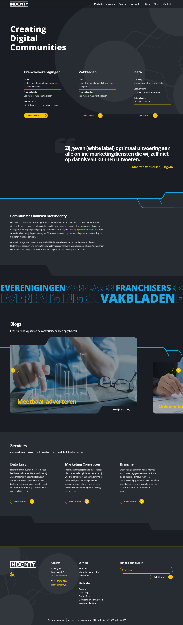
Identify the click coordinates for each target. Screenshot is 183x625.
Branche (123, 4)
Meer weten (20, 501)
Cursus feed (84, 596)
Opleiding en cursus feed (91, 599)
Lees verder (34, 115)
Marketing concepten (104, 4)
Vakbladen (136, 4)
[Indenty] (23, 4)
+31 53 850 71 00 (60, 581)
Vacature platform (87, 603)
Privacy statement (56, 620)
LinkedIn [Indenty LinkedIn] (12, 574)
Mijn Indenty (99, 620)
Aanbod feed (85, 589)
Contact (167, 4)
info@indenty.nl (60, 584)
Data (147, 4)
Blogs (156, 4)
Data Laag (83, 592)
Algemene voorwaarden (79, 620)
